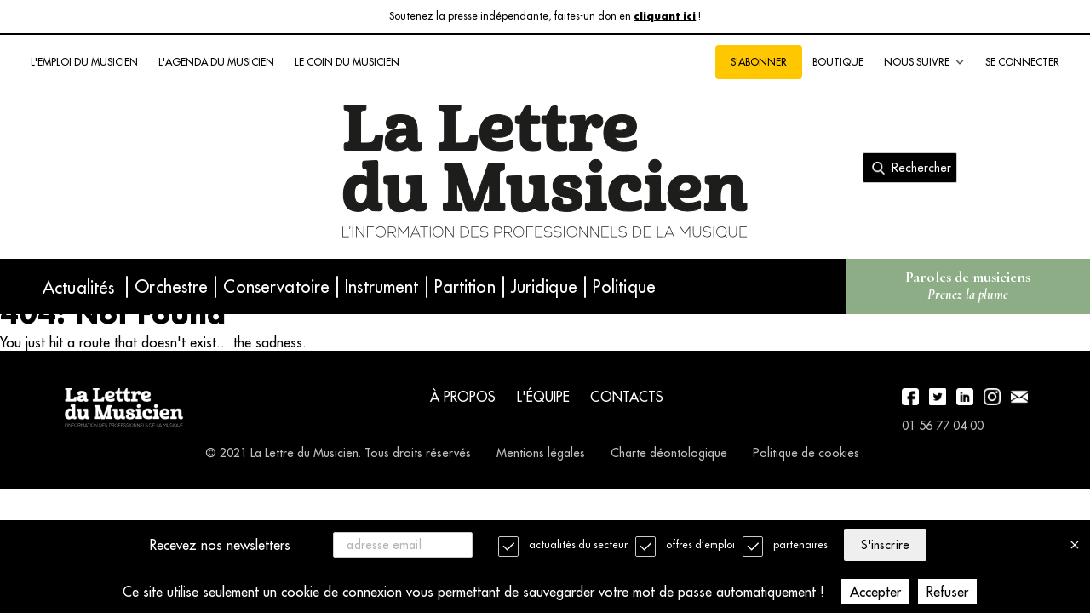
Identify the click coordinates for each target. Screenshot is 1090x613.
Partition (465, 286)
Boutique (837, 61)
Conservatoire (276, 286)
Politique (624, 286)
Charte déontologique (669, 453)
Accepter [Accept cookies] (875, 591)
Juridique (544, 286)
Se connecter (1022, 61)
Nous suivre (924, 62)
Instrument (381, 286)
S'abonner (759, 61)
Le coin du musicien (347, 61)
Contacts (626, 396)
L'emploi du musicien (84, 61)
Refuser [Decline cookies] (947, 591)
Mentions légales (540, 453)
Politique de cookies (806, 453)
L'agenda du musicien (216, 61)
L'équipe (544, 396)
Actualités (78, 287)
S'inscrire (885, 545)
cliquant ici (665, 16)
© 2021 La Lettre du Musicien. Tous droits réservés (338, 453)
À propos (463, 396)
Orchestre (171, 286)
